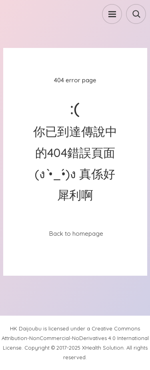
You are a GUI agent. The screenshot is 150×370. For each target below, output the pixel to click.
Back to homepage (76, 233)
